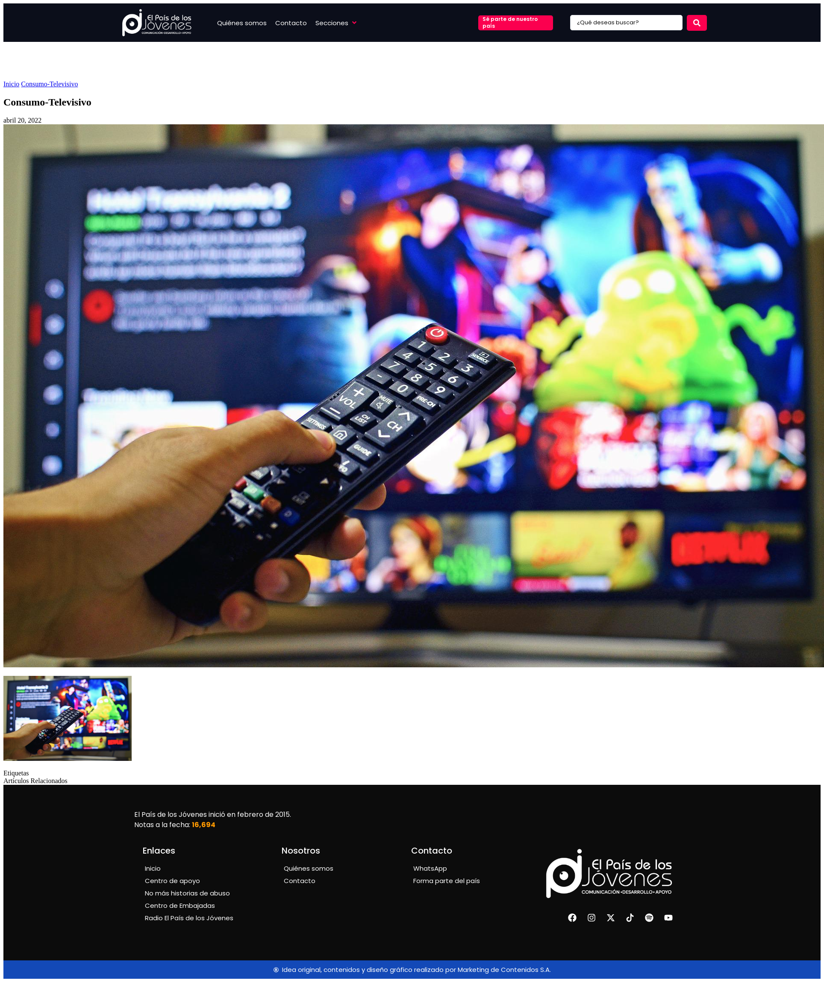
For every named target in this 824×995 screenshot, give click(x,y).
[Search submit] (697, 23)
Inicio (11, 84)
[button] (336, 23)
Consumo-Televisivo (49, 84)
